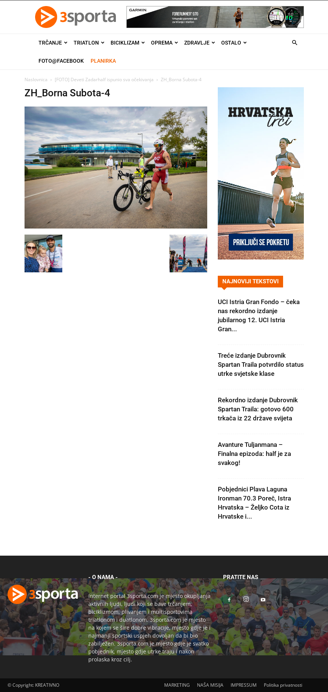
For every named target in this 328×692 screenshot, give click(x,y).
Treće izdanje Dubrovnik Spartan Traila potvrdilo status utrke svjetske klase (261, 364)
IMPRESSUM (244, 685)
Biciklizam (128, 43)
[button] (295, 42)
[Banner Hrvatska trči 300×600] (261, 257)
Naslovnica (36, 79)
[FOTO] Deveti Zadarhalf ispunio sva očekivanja (104, 79)
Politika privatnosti (283, 685)
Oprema (164, 43)
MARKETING (177, 685)
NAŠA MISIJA (210, 685)
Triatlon (89, 43)
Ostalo (234, 43)
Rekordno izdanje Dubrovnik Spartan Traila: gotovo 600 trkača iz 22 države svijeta (258, 409)
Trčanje (53, 43)
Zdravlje (199, 43)
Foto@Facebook (61, 61)
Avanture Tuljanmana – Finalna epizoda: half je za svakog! (254, 453)
